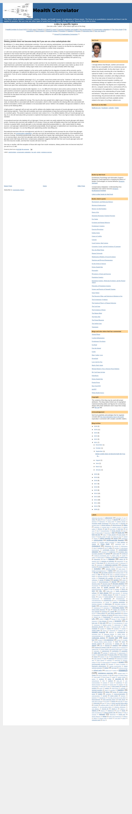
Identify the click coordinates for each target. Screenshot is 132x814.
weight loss (121, 714)
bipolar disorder (116, 531)
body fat (121, 533)
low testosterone (118, 623)
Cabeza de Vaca (117, 536)
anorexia (122, 523)
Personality (95, 270)
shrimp (111, 682)
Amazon (121, 181)
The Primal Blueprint (98, 320)
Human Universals (97, 253)
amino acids (111, 521)
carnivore (94, 542)
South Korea (115, 688)
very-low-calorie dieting (106, 707)
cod (106, 548)
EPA (113, 567)
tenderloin (94, 697)
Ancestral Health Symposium (100, 523)
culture (93, 557)
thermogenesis (96, 699)
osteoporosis (105, 651)
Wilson (95, 718)
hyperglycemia (95, 598)
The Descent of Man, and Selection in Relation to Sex (107, 296)
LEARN (101, 619)
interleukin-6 (106, 607)
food (111, 576)
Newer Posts (8, 186)
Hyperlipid (95, 358)
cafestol (125, 536)
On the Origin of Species (99, 263)
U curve (96, 705)
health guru (109, 591)
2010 (95, 506)
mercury (105, 630)
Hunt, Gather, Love (97, 355)
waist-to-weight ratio (110, 712)
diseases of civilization (107, 561)
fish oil (105, 574)
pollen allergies (97, 658)
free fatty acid (119, 576)
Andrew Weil (114, 523)
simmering (105, 684)
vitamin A (114, 709)
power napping (100, 660)
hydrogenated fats (121, 596)
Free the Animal (96, 348)
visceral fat (105, 709)
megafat (123, 628)
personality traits (102, 655)
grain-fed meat (105, 585)
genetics (116, 580)
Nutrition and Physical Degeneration (102, 260)
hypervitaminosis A (96, 600)
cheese (94, 544)
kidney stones (118, 615)
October (98, 448)
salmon (94, 679)
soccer (100, 688)
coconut (100, 548)
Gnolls (94, 351)
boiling (104, 534)
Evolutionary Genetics (98, 226)
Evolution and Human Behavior (101, 222)
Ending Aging (96, 233)
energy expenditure (103, 567)
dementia (115, 557)
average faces (106, 527)
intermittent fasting (118, 608)
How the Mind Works (98, 250)
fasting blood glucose (121, 570)
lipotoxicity (94, 621)
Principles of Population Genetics (101, 286)
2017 (95, 484)
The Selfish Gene (97, 323)
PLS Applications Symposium (119, 656)
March (98, 466)
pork (105, 658)
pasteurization (122, 653)
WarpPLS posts (51, 29)
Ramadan (111, 664)
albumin (109, 519)
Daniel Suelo (100, 557)
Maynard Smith (116, 626)
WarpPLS (41, 29)
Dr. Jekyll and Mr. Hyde (112, 563)
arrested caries (95, 525)
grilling (124, 585)
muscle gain (113, 638)
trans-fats (120, 701)
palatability (124, 651)
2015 (95, 490)
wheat (104, 716)
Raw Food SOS (96, 386)
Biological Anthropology (99, 205)
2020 (95, 474)
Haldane (106, 589)
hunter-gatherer (108, 597)
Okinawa (107, 645)
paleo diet (97, 653)
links (119, 619)
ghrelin (124, 580)
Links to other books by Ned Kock (102, 194)
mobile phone (121, 634)
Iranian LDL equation (119, 609)
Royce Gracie (106, 677)
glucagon (94, 582)
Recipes (78, 31)
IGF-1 (115, 600)
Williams (125, 716)
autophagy (97, 527)
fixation (93, 576)
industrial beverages (119, 602)
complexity (104, 552)
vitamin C (122, 708)
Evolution (62, 31)
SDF (103, 680)
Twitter (117, 108)
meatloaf (102, 628)
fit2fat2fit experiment (120, 574)
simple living (113, 684)
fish (99, 574)
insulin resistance (103, 606)
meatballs (94, 628)
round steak (97, 677)
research (123, 670)
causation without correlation (106, 542)
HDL (100, 591)
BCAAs (100, 529)
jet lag (93, 613)
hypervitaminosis (120, 598)
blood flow (107, 532)
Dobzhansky (120, 561)
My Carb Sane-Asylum (98, 372)
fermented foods (119, 572)
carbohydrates (12, 152)
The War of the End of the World (117, 697)
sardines (101, 679)
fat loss (96, 572)
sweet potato (114, 696)
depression (97, 559)
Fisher (111, 574)
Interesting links (87, 31)
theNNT (94, 389)
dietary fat (122, 559)
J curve (112, 611)
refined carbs (98, 670)
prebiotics (109, 660)
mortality (108, 636)
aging (99, 519)
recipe (106, 668)
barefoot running (116, 527)
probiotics (114, 662)
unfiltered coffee (105, 705)
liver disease (103, 621)
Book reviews (40, 31)
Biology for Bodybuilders (99, 209)
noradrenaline (108, 643)
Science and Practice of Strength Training (104, 289)
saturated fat (119, 679)
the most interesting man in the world (112, 417)
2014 (95, 493)
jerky (124, 611)
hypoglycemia (108, 600)
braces (93, 536)
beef (106, 529)
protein (39, 152)
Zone (103, 720)
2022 (95, 439)
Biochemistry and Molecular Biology (102, 202)
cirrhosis (116, 546)
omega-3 (115, 645)
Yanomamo (95, 327)
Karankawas (97, 615)
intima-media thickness (98, 609)
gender (102, 580)
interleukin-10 (97, 607)
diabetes (111, 559)
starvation (112, 690)
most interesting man (119, 636)
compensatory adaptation (24, 133)
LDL (93, 619)
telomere (123, 695)
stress (107, 692)
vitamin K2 (111, 710)
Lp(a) (126, 623)
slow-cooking (116, 686)
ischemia (104, 611)
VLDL (123, 710)
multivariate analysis (98, 638)
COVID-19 (124, 553)
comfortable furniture (109, 550)
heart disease (104, 593)
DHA (104, 559)
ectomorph (123, 563)
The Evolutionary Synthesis (100, 299)
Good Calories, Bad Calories (100, 243)
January (98, 470)
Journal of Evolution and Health (68, 29)
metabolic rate (121, 630)
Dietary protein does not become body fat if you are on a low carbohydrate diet (37, 41)
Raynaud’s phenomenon (99, 666)
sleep (108, 686)
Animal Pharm (96, 334)
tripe (103, 703)
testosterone (102, 697)
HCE (93, 591)
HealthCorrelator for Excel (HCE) (16, 29)
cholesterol (96, 546)
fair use (97, 407)
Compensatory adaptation (102, 29)
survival (105, 696)
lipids (123, 619)
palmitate (105, 653)
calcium (95, 538)
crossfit (123, 555)
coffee (110, 548)
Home (45, 186)
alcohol (115, 519)
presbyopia (117, 660)
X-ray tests (117, 718)
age (125, 518)
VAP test (123, 705)
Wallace (120, 712)
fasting (110, 571)
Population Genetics (97, 277)
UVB (117, 705)
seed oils (119, 680)
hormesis (123, 594)
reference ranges (123, 668)
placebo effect (113, 655)
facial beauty (121, 569)
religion (115, 670)
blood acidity (100, 532)
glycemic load (106, 584)
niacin (123, 642)
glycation (122, 582)
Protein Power (96, 382)
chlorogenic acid (120, 544)
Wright (110, 718)
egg (93, 565)
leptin (107, 619)
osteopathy (96, 651)
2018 (95, 480)
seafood (110, 681)
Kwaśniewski (107, 617)
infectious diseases (97, 604)
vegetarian (94, 707)
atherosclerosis (117, 525)
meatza (109, 628)
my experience (108, 640)
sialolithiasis (119, 682)
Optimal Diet (95, 649)
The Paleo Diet (96, 316)
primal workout (106, 662)
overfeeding (115, 651)
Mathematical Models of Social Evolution (104, 257)
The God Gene (96, 306)
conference (112, 552)
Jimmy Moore (101, 613)
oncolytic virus (115, 647)
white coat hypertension (115, 716)
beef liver (120, 529)
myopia (119, 640)
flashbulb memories (103, 576)
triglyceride (97, 703)
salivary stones (122, 677)
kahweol (125, 613)
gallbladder (94, 580)
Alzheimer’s (102, 521)
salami (113, 677)
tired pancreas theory (109, 699)
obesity (94, 645)
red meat (114, 668)
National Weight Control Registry (103, 641)
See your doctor (100, 31)
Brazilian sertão (101, 536)
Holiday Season (107, 595)
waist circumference (97, 712)
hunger (100, 596)
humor (93, 597)
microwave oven (96, 634)
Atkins (126, 525)
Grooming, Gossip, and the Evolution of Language (106, 246)
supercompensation (119, 694)
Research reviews (52, 31)
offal (101, 645)
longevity (118, 621)
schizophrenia (95, 680)
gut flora (122, 587)
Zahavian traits (96, 720)
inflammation (108, 604)
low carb (33, 152)
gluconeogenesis (104, 582)
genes (108, 580)
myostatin (125, 640)
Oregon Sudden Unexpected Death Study (111, 649)
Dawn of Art (95, 212)
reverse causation (102, 675)
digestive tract (95, 561)
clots (95, 548)
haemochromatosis (96, 589)
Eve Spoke (95, 219)
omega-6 (124, 645)
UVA (112, 705)
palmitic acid (113, 653)
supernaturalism (96, 695)
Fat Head (94, 345)
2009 (95, 509)
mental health (96, 630)
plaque (96, 656)
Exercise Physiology (97, 229)
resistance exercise (46, 152)
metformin (111, 632)
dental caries (123, 557)
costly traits (116, 553)
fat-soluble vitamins (107, 572)
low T (110, 623)
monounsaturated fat (97, 636)
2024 (95, 433)
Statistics (70, 31)
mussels (100, 640)
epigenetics (119, 567)
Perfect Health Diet (97, 267)
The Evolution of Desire (99, 310)
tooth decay (121, 699)
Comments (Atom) (18, 190)
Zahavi (124, 718)
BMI (113, 533)
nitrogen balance (97, 643)
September (99, 451)
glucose (113, 582)
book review (121, 534)
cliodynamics (124, 546)
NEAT (116, 642)
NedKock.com (96, 108)
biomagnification (105, 530)
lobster (110, 621)
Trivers (108, 703)
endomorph (99, 565)
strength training (97, 692)
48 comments (25, 149)
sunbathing (108, 694)
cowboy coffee (115, 555)
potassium (111, 658)
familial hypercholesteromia (99, 570)
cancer (116, 538)
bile (98, 530)
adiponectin (108, 518)
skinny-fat (102, 686)
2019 (95, 477)
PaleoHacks (95, 375)
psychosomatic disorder (99, 664)
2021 (95, 442)
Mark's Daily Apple (97, 365)
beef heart (112, 529)
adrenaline (118, 518)
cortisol (107, 553)
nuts (124, 643)
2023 (95, 436)
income (107, 602)
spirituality (123, 688)
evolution (97, 569)
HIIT (99, 594)
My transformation (85, 29)
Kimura (125, 615)
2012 (95, 500)
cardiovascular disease (115, 540)
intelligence (113, 606)
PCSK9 (94, 654)
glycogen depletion (118, 584)
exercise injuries (110, 569)
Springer (94, 183)
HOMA (116, 594)
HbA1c (123, 589)
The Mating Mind (97, 313)
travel (126, 701)
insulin (94, 606)
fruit (124, 578)
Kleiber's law (97, 617)
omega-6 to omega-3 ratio (102, 647)
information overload (120, 604)
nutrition (117, 643)
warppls (102, 714)
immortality (122, 600)
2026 (95, 426)
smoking (94, 688)
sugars (100, 694)
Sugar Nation (95, 293)
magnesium (97, 625)
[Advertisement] (19, 170)
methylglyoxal (121, 632)
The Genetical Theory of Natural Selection (104, 303)
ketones (104, 615)
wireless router (103, 718)
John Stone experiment (114, 613)
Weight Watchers (96, 716)
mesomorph (112, 630)
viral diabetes (95, 708)
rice (111, 675)
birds (124, 530)
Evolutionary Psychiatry (99, 341)
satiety (109, 679)
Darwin (108, 557)
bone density (112, 534)
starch (106, 690)
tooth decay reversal (97, 701)
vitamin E (103, 710)
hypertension (107, 598)
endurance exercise (111, 565)
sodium (107, 688)
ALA (104, 519)
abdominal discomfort (97, 518)
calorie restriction (105, 538)
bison (93, 532)
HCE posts (32, 29)
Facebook (104, 108)
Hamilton (117, 589)
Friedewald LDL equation (105, 578)
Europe (126, 567)
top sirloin (106, 701)
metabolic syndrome (98, 632)
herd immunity (116, 593)
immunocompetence (97, 602)
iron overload (95, 611)
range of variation (120, 664)
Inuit (109, 609)
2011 (95, 503)
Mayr (124, 626)
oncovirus (123, 647)
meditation (116, 628)
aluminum (94, 521)
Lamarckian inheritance (119, 617)
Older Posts (81, 186)
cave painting (121, 542)
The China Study (117, 29)
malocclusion (117, 625)
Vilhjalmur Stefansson (119, 707)
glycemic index (96, 584)
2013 (95, 496)
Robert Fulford (123, 675)
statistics (120, 690)
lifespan (114, 619)
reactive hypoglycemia (115, 666)
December (99, 445)
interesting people (123, 606)
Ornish (125, 649)
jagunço (119, 611)
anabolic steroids (121, 521)
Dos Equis (100, 563)
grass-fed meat (116, 585)
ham (111, 589)
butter (109, 536)
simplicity (121, 684)
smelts (124, 686)
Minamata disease (109, 634)
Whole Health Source (98, 393)
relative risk (108, 670)
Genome (94, 239)
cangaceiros (124, 538)
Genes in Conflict (97, 236)
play (108, 656)
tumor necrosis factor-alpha (119, 703)
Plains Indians (124, 655)
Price (99, 662)
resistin (94, 675)
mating (108, 626)
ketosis (111, 615)
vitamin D (95, 710)
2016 (95, 487)
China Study (105, 544)
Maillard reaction (107, 625)
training (113, 701)
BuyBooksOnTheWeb (98, 190)
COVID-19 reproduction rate (101, 555)
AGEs (93, 519)
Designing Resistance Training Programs (103, 215)
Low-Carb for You (97, 362)
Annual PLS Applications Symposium (66, 34)
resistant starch (122, 673)
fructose (118, 578)
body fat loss (96, 534)
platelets (102, 656)
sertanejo (105, 682)
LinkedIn (111, 108)
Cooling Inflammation (98, 338)
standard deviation (97, 690)
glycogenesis (95, 585)
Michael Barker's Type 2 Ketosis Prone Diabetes (105, 369)
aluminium (123, 519)
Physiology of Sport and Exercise (101, 274)
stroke (114, 692)
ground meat (96, 587)
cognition (116, 548)
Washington (113, 714)
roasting (116, 675)
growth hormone (109, 587)
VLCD (117, 710)
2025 (95, 429)
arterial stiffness (105, 525)
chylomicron (108, 546)
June (97, 463)
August (98, 460)
